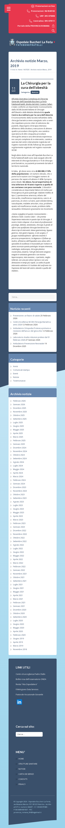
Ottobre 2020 (19, 613)
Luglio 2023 (18, 505)
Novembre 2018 (20, 649)
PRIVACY (22, 784)
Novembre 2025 (20, 411)
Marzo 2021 (18, 599)
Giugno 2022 (18, 552)
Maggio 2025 (18, 429)
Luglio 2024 (18, 465)
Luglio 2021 (18, 584)
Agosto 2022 (18, 545)
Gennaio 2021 (19, 606)
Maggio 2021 (18, 591)
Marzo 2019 (18, 645)
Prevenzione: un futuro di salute (26, 315)
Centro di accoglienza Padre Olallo (30, 674)
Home (20, 69)
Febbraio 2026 (19, 401)
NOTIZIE (26, 69)
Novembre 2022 (20, 534)
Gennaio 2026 (19, 404)
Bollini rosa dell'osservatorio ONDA (31, 679)
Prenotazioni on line (43, 6)
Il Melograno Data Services (27, 689)
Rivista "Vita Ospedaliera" (26, 684)
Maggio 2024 (18, 469)
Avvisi (15, 366)
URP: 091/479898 (45, 16)
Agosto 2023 (18, 501)
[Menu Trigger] (9, 9)
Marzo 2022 (18, 563)
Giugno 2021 (18, 588)
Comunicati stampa (21, 370)
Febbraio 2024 (19, 480)
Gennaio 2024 (19, 483)
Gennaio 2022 (19, 570)
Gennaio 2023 (19, 527)
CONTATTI (22, 779)
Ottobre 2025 (19, 415)
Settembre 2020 (20, 617)
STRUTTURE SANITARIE (27, 764)
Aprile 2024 (18, 473)
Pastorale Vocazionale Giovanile (29, 694)
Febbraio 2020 (19, 635)
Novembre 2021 (20, 573)
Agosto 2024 (18, 462)
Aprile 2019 (18, 642)
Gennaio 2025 (19, 444)
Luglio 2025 (18, 422)
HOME (21, 758)
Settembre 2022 (20, 541)
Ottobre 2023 (19, 494)
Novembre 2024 (20, 451)
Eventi (15, 373)
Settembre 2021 (20, 581)
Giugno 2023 (18, 509)
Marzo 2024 (18, 476)
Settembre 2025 (20, 419)
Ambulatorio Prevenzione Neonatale (28, 343)
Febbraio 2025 (19, 440)
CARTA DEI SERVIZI (26, 774)
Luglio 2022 (18, 548)
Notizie (35, 92)
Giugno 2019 (18, 638)
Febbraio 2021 (19, 602)
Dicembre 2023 (19, 487)
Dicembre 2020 (19, 609)
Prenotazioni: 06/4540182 (41, 11)
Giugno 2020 (18, 624)
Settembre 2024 (20, 458)
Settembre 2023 (20, 498)
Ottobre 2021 (19, 577)
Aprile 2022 (18, 559)
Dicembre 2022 (19, 530)
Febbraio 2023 (19, 523)
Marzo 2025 (18, 437)
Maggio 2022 (18, 555)
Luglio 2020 (18, 620)
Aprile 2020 (18, 631)
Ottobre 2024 (19, 455)
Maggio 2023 (18, 512)
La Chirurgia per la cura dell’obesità (35, 85)
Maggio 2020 (18, 627)
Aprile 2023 (18, 516)
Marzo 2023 (18, 519)
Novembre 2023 (20, 491)
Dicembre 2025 (19, 408)
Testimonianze (19, 380)
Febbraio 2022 (19, 566)
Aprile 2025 (18, 433)
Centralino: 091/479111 (42, 21)
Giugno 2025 (18, 426)
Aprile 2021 (18, 595)
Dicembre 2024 (19, 447)
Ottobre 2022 (19, 537)
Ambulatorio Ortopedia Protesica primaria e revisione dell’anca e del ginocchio (32, 329)
